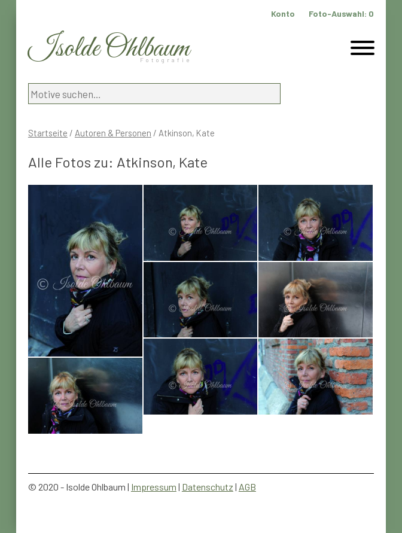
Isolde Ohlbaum (109, 49)
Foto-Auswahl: (341, 13)
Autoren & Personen (113, 132)
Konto (283, 13)
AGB (247, 486)
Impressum (153, 486)
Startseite (48, 132)
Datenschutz (207, 486)
